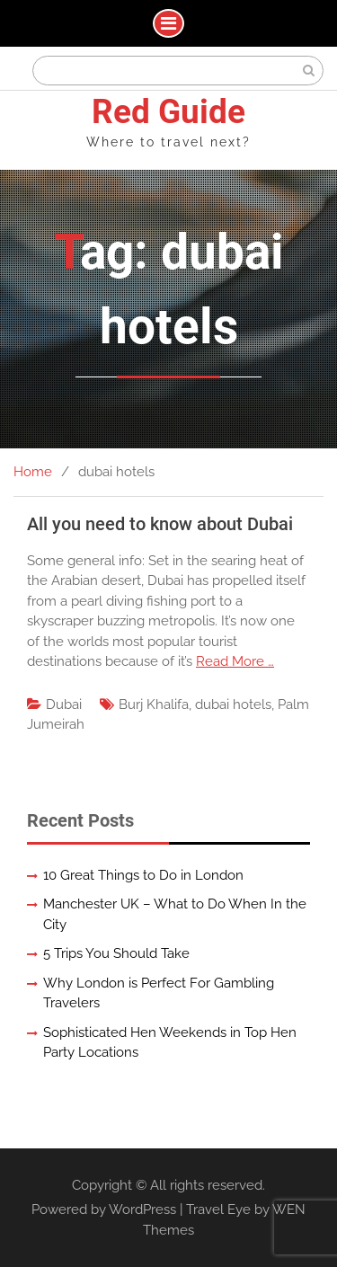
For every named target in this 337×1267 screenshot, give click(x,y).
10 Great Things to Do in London (143, 875)
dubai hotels (233, 704)
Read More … (235, 661)
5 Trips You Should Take (116, 953)
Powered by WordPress (103, 1209)
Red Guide (168, 112)
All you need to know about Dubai (160, 524)
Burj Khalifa (154, 704)
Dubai (64, 704)
